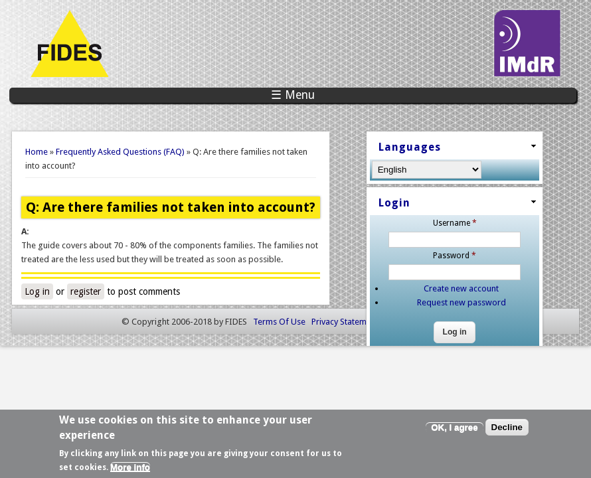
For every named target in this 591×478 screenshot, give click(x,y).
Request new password (528, 291)
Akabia (456, 362)
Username (522, 211)
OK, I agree (454, 430)
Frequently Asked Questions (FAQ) (120, 152)
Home (36, 152)
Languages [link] (504, 144)
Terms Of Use (279, 362)
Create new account (528, 277)
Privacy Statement (345, 362)
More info (130, 470)
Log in (40, 288)
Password (522, 243)
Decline (507, 430)
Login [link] (489, 193)
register (89, 288)
